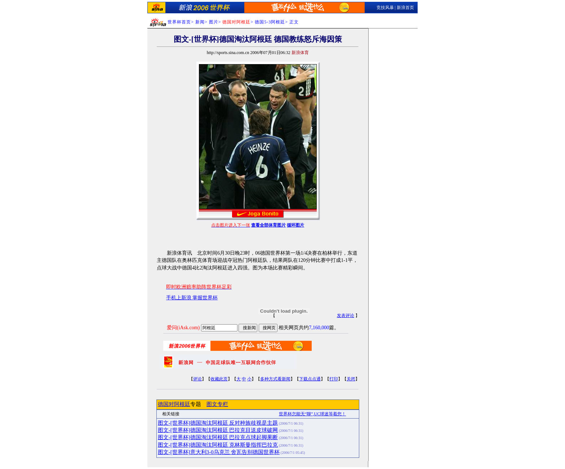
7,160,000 (319, 327)
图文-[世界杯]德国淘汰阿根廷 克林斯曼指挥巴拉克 (218, 445)
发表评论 (345, 315)
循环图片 (295, 225)
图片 (213, 21)
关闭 (351, 378)
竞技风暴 (385, 7)
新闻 (200, 21)
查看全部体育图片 (268, 225)
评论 (197, 378)
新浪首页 (405, 7)
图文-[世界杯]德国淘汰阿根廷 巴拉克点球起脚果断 (218, 437)
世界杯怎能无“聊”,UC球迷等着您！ (312, 413)
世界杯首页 (179, 21)
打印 (333, 378)
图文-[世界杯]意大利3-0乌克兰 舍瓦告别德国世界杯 (219, 452)
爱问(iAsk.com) (183, 327)
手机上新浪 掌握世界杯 (192, 297)
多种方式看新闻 (275, 378)
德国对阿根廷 (174, 404)
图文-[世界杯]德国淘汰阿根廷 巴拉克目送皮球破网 (218, 430)
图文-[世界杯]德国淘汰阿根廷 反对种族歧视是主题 (218, 423)
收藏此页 (219, 378)
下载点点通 (310, 378)
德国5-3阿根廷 (270, 21)
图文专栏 (217, 404)
